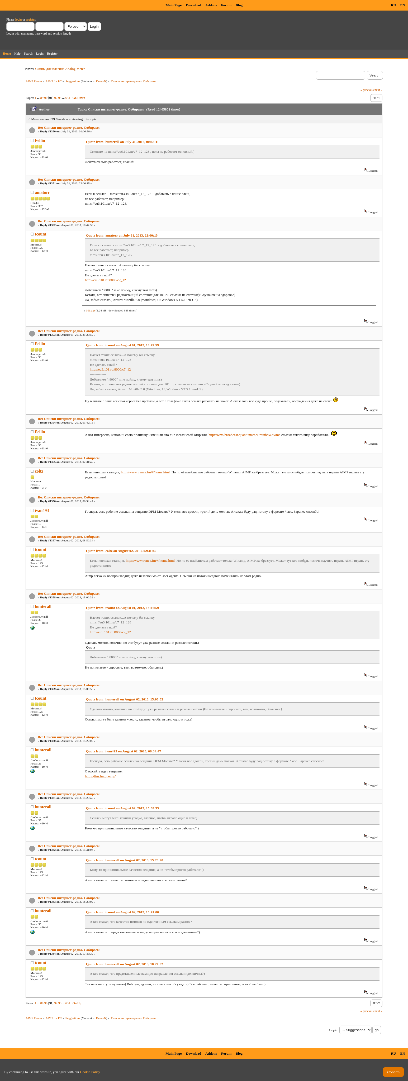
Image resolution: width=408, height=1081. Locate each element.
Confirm (393, 1072)
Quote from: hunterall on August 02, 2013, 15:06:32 (124, 699)
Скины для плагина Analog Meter (60, 69)
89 (42, 98)
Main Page (173, 5)
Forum (226, 5)
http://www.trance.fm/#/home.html (145, 472)
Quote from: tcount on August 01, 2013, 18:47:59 (122, 345)
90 (46, 98)
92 (56, 98)
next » (378, 90)
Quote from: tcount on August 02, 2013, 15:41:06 (122, 912)
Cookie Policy (90, 1072)
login (18, 19)
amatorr (42, 192)
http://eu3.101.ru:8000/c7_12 (105, 280)
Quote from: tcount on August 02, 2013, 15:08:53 (122, 808)
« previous (367, 90)
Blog (239, 5)
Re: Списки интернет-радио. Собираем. (69, 127)
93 (59, 98)
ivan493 (42, 510)
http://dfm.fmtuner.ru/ (100, 776)
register (30, 19)
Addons (211, 5)
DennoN (101, 81)
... (38, 98)
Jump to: (333, 1030)
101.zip (90, 310)
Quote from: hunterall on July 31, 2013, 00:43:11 (122, 142)
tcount (40, 234)
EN (402, 5)
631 (67, 98)
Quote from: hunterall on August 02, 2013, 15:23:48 (124, 860)
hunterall (43, 606)
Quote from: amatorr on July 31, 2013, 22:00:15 (122, 235)
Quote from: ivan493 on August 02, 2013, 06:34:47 (123, 751)
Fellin (40, 140)
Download (193, 5)
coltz (39, 471)
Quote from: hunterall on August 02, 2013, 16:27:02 (124, 964)
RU (393, 5)
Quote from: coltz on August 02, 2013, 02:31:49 (121, 551)
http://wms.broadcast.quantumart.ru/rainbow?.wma (244, 435)
